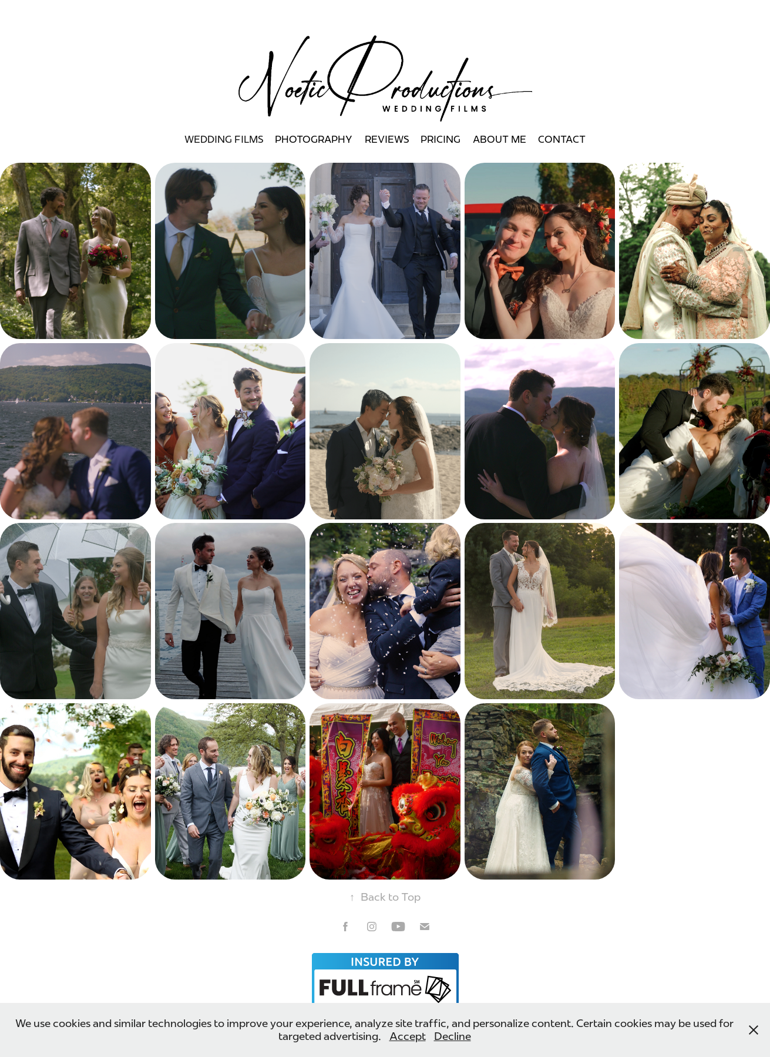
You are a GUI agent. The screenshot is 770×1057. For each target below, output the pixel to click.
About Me (499, 139)
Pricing (440, 139)
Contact (562, 139)
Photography (313, 139)
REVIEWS (387, 139)
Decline (452, 1036)
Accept (407, 1036)
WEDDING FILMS (223, 139)
